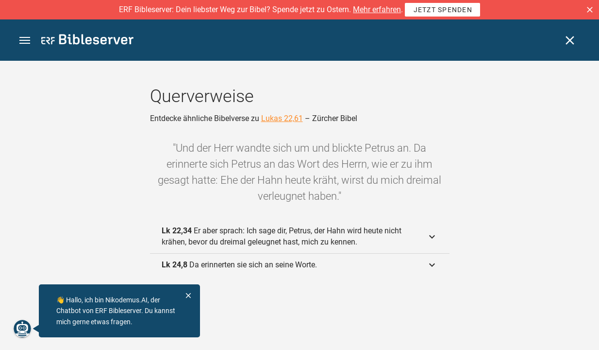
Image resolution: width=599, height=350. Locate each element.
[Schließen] (570, 40)
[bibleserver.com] (87, 41)
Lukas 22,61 (282, 118)
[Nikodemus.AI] (22, 328)
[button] (590, 10)
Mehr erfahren (377, 9)
